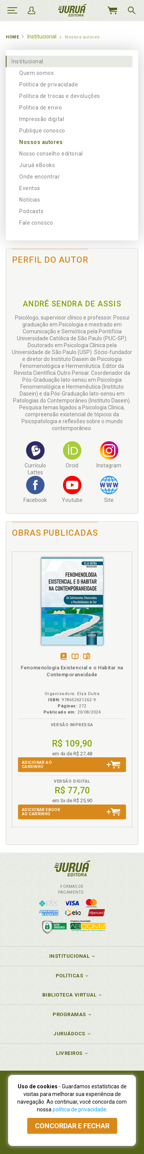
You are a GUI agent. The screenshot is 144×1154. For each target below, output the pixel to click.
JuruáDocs (69, 1033)
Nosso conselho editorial (51, 154)
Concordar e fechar (72, 1126)
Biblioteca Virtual (69, 995)
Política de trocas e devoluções (59, 96)
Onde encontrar (39, 177)
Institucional (27, 61)
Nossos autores (41, 142)
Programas (69, 1014)
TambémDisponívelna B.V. (75, 657)
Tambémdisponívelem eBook (64, 657)
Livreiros (69, 1053)
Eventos (29, 188)
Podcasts (31, 211)
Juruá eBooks (37, 165)
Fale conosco (36, 223)
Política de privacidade (48, 84)
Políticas (69, 975)
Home (12, 37)
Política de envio (40, 107)
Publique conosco (42, 130)
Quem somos (36, 73)
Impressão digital (41, 119)
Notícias (29, 200)
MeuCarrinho (112, 10)
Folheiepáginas (87, 657)
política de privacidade (79, 1109)
